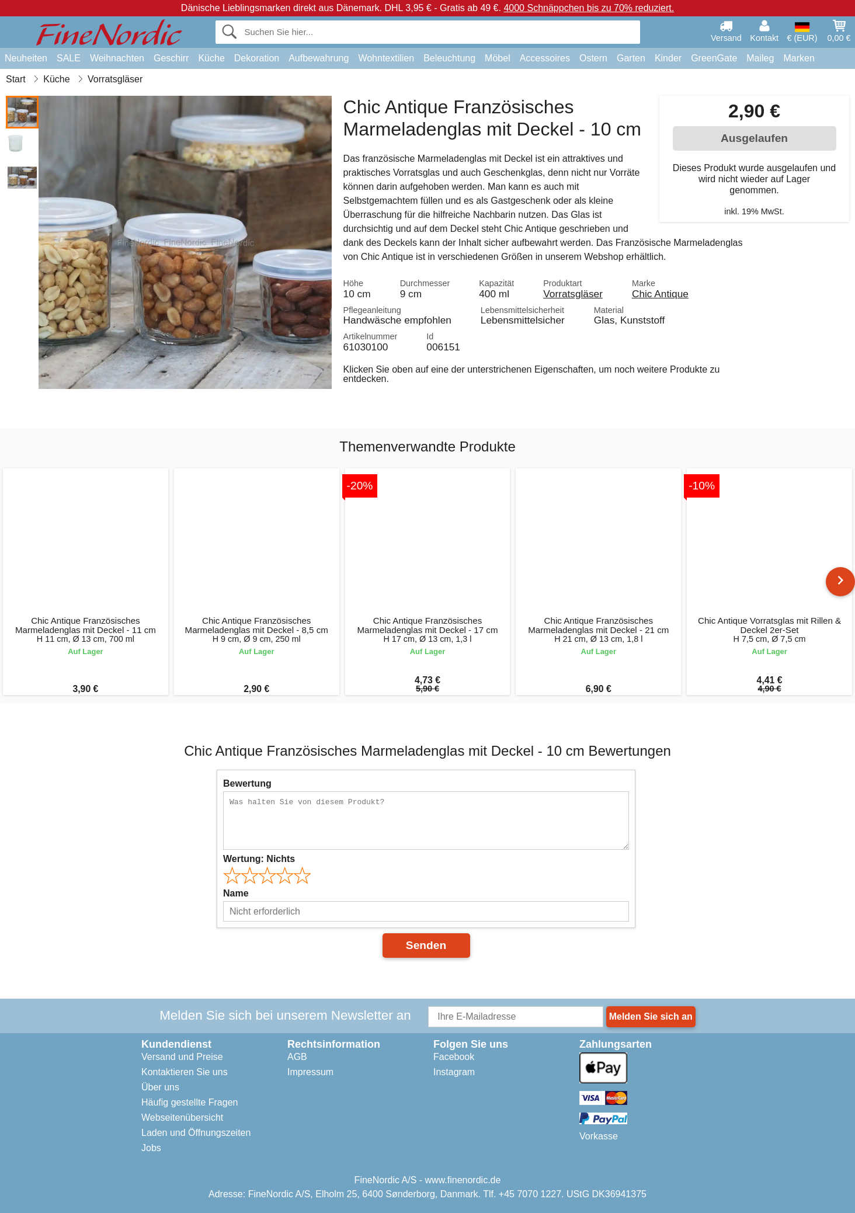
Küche (211, 58)
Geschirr (171, 58)
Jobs (151, 1148)
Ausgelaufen (754, 138)
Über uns (160, 1087)
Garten (631, 58)
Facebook (453, 1057)
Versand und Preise (182, 1057)
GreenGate (714, 58)
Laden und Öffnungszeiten (196, 1133)
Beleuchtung (449, 58)
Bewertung (247, 783)
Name (236, 893)
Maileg (760, 58)
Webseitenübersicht (182, 1117)
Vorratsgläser (573, 294)
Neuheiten (26, 58)
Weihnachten (117, 58)
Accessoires (545, 58)
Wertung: (259, 859)
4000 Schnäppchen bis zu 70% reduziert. (588, 8)
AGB (297, 1057)
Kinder (668, 58)
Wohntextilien (386, 58)
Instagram (454, 1072)
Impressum (310, 1072)
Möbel (497, 58)
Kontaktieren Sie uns (184, 1072)
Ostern (593, 58)
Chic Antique (660, 294)
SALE (69, 58)
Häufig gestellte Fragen (189, 1102)
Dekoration (256, 58)
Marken (798, 58)
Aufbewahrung (319, 58)
